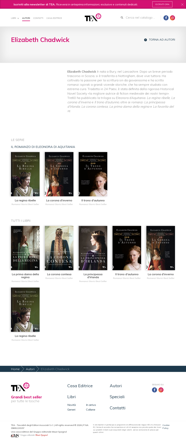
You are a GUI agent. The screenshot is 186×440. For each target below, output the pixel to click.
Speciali (117, 396)
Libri (15, 18)
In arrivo (91, 405)
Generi (71, 409)
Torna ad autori (159, 39)
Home (15, 369)
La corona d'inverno (59, 200)
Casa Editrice (54, 18)
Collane (90, 409)
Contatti (38, 18)
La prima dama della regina (25, 275)
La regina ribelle (25, 200)
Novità (71, 405)
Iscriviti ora (162, 4)
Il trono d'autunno (93, 200)
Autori (26, 18)
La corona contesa (59, 274)
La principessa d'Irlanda (93, 275)
